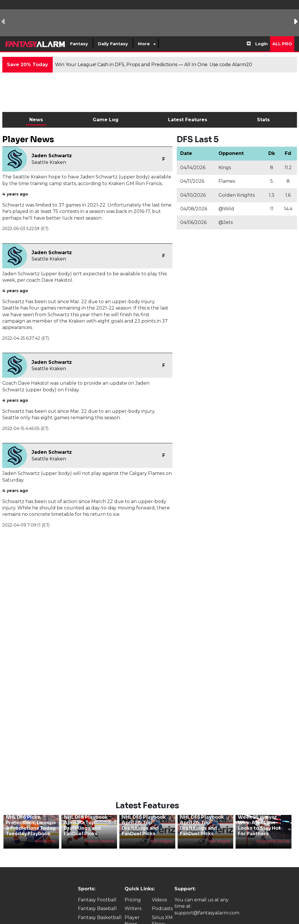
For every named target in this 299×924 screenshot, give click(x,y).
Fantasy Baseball (97, 899)
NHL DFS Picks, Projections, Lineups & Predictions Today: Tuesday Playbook (31, 815)
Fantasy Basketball (100, 907)
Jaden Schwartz (52, 155)
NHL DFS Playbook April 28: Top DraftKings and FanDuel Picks (144, 815)
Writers (133, 899)
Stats (263, 119)
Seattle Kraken (49, 162)
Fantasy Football (97, 890)
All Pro (282, 43)
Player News (132, 911)
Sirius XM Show (162, 911)
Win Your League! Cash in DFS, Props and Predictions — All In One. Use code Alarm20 (153, 64)
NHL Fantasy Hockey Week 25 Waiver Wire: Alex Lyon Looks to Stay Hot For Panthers (262, 813)
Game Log (105, 119)
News (36, 119)
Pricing (133, 890)
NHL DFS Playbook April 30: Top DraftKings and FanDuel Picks (86, 815)
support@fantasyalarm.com (206, 903)
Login (261, 43)
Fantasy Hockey (96, 916)
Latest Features (187, 119)
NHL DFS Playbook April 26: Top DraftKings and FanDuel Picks (202, 815)
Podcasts (162, 899)
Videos (159, 890)
